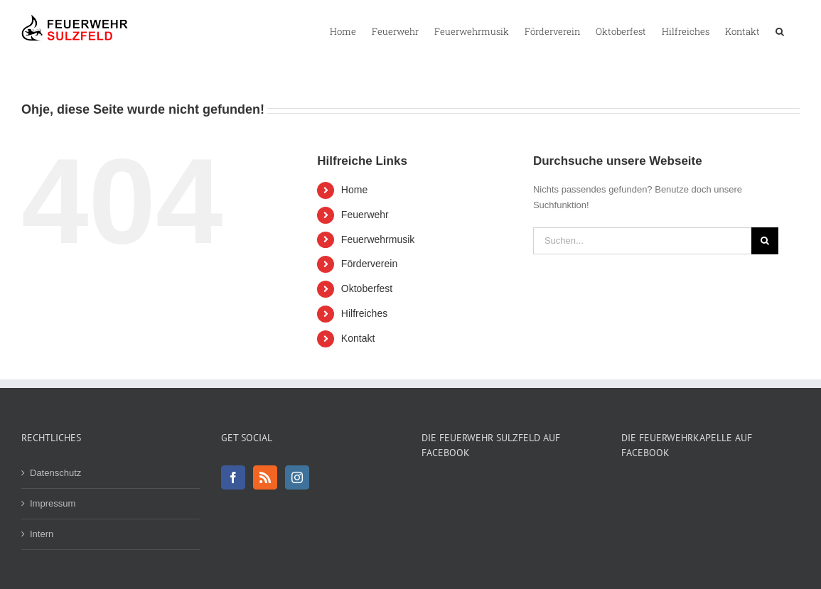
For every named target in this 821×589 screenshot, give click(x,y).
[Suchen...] (642, 240)
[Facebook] (233, 477)
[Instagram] (297, 477)
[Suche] (764, 240)
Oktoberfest (366, 288)
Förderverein (369, 263)
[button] (780, 30)
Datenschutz (55, 473)
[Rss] (265, 477)
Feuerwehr (365, 214)
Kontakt (358, 338)
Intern (41, 534)
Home (354, 189)
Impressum (52, 503)
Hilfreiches (364, 313)
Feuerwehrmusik (377, 239)
